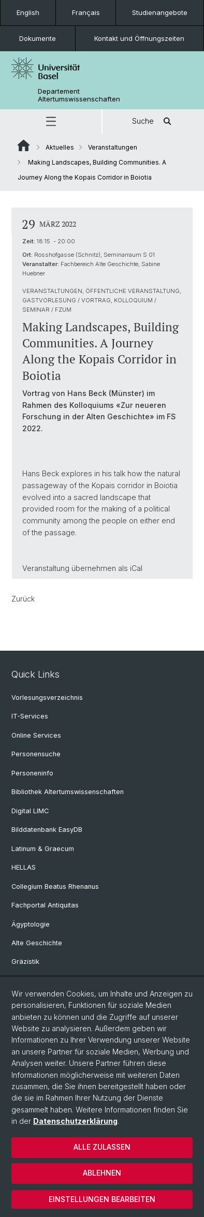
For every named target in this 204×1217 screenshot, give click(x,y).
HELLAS (23, 867)
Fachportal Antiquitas (45, 905)
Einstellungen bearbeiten (102, 1199)
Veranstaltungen (112, 147)
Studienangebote (159, 12)
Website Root (24, 145)
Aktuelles (60, 147)
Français (86, 12)
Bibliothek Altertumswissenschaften (67, 792)
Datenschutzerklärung (75, 1121)
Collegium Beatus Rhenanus (55, 886)
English (28, 12)
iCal (136, 568)
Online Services (36, 735)
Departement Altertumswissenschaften (79, 95)
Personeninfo (32, 773)
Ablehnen (102, 1172)
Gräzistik (25, 961)
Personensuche (36, 754)
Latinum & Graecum (42, 849)
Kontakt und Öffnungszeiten (139, 38)
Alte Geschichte (36, 943)
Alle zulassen (102, 1146)
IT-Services (29, 716)
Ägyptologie (30, 924)
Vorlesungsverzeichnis (47, 697)
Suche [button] (153, 121)
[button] (50, 121)
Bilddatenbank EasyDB (46, 829)
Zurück (23, 598)
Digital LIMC (30, 811)
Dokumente (37, 38)
